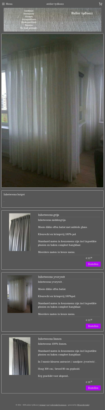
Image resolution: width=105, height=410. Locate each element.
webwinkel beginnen (58, 405)
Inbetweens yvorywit (51, 277)
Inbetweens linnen (50, 339)
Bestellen (93, 264)
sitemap (42, 405)
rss (48, 405)
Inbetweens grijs (48, 215)
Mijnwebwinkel (83, 405)
